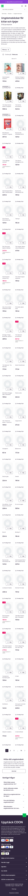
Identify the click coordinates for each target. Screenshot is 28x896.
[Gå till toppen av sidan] (24, 815)
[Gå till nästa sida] (24, 750)
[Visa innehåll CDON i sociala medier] (14, 880)
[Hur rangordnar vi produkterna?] (3, 54)
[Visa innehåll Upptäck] (14, 867)
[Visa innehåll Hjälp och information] (14, 858)
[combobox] (14, 9)
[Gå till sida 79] (21, 750)
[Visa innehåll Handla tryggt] (14, 863)
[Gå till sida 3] (14, 750)
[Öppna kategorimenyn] (25, 6)
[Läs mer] (14, 771)
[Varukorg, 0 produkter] (22, 6)
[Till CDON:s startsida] (2, 6)
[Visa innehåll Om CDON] (14, 871)
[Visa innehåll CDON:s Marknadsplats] (14, 875)
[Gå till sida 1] (6, 750)
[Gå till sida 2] (10, 750)
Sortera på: (8, 54)
